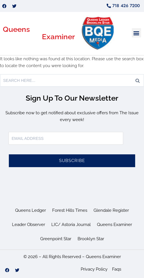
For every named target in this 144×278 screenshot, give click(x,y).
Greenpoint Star (55, 238)
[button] (136, 33)
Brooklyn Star (91, 238)
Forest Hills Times (69, 210)
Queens (16, 29)
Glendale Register (111, 210)
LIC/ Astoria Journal (71, 224)
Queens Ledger (30, 210)
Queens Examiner (114, 224)
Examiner (58, 36)
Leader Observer (28, 224)
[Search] (137, 80)
